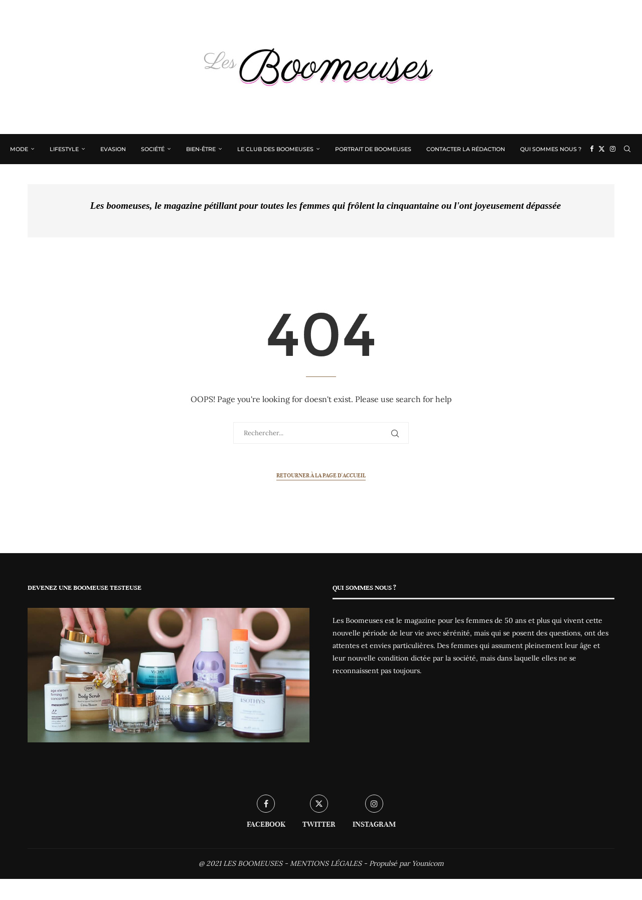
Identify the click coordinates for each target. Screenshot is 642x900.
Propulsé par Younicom (406, 863)
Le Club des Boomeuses (275, 149)
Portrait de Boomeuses (373, 149)
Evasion (113, 149)
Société (153, 149)
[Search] (627, 149)
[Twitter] (601, 149)
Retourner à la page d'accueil (321, 475)
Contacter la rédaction (465, 149)
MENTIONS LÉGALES (326, 863)
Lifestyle (64, 149)
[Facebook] (591, 149)
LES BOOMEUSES (252, 863)
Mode (19, 149)
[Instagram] (612, 149)
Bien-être (201, 149)
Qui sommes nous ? (550, 149)
